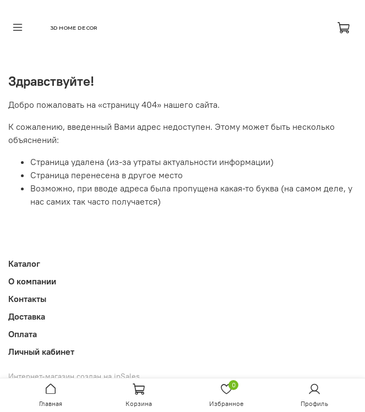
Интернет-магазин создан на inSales (74, 376)
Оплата (22, 333)
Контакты (27, 298)
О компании (32, 281)
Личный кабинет (41, 351)
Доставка (26, 316)
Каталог (24, 263)
